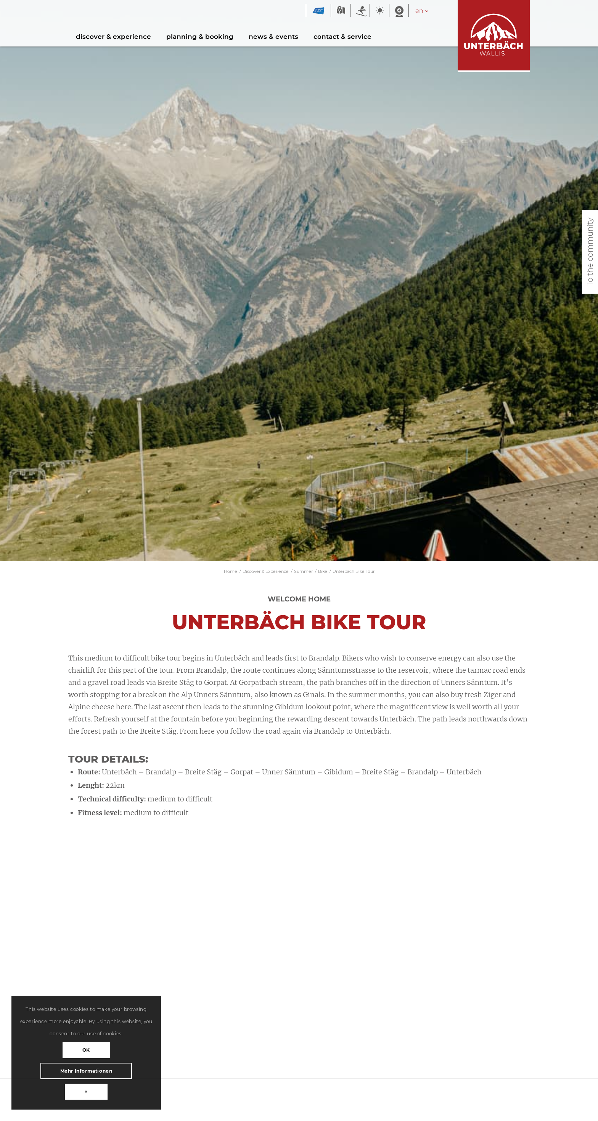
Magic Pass (318, 11)
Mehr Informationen (86, 1071)
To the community (590, 251)
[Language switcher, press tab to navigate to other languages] (426, 11)
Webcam (398, 11)
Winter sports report (360, 11)
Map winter (340, 11)
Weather (379, 11)
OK (86, 1050)
